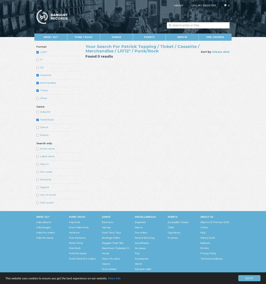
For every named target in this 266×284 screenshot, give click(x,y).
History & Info (207, 237)
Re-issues (140, 248)
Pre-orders (215, 37)
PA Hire (204, 248)
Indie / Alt (51, 37)
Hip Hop (106, 227)
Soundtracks (142, 243)
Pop (137, 253)
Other (41, 98)
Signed (42, 187)
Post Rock (75, 248)
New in (42, 164)
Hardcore (74, 232)
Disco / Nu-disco (111, 258)
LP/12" (41, 52)
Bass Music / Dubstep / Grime (116, 248)
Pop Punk (74, 222)
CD (40, 67)
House (105, 253)
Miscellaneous (145, 216)
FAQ (202, 232)
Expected (140, 222)
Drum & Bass (109, 269)
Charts (204, 227)
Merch (138, 264)
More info (114, 278)
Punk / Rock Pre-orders (82, 258)
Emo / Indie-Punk (79, 227)
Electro (106, 264)
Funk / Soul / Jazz (111, 232)
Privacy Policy (208, 253)
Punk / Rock (83, 37)
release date (221, 52)
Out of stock (46, 194)
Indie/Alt (43, 111)
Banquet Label (143, 269)
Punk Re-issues (77, 253)
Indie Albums (43, 222)
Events (149, 37)
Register (209, 5)
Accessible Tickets (178, 222)
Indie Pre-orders (45, 232)
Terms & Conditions (211, 258)
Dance (116, 37)
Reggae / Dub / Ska (112, 243)
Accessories (141, 258)
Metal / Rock (76, 243)
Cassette (43, 74)
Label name (45, 156)
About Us (206, 216)
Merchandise (46, 82)
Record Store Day (145, 237)
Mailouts (205, 243)
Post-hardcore (77, 237)
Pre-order (44, 171)
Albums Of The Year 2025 (214, 222)
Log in (196, 5)
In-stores (173, 237)
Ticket (42, 90)
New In (182, 37)
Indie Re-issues (44, 237)
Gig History (174, 232)
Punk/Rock (45, 119)
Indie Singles (43, 227)
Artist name (45, 148)
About (178, 5)
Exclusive (43, 179)
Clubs (171, 227)
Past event (45, 202)
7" (39, 59)
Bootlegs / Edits (111, 237)
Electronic (107, 222)
